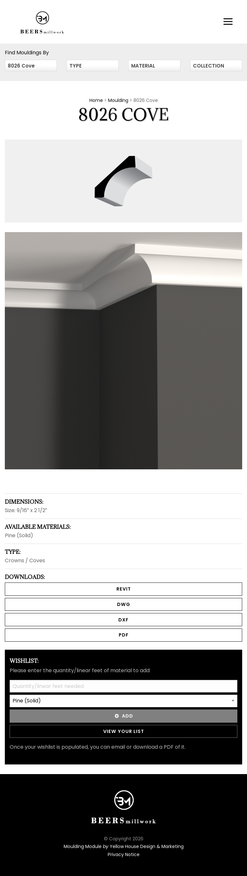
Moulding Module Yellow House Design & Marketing (124, 846)
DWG (123, 604)
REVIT (123, 589)
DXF (123, 620)
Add (123, 716)
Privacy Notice (124, 854)
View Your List (123, 731)
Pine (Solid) (19, 535)
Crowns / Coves (25, 560)
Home (96, 100)
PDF (124, 635)
